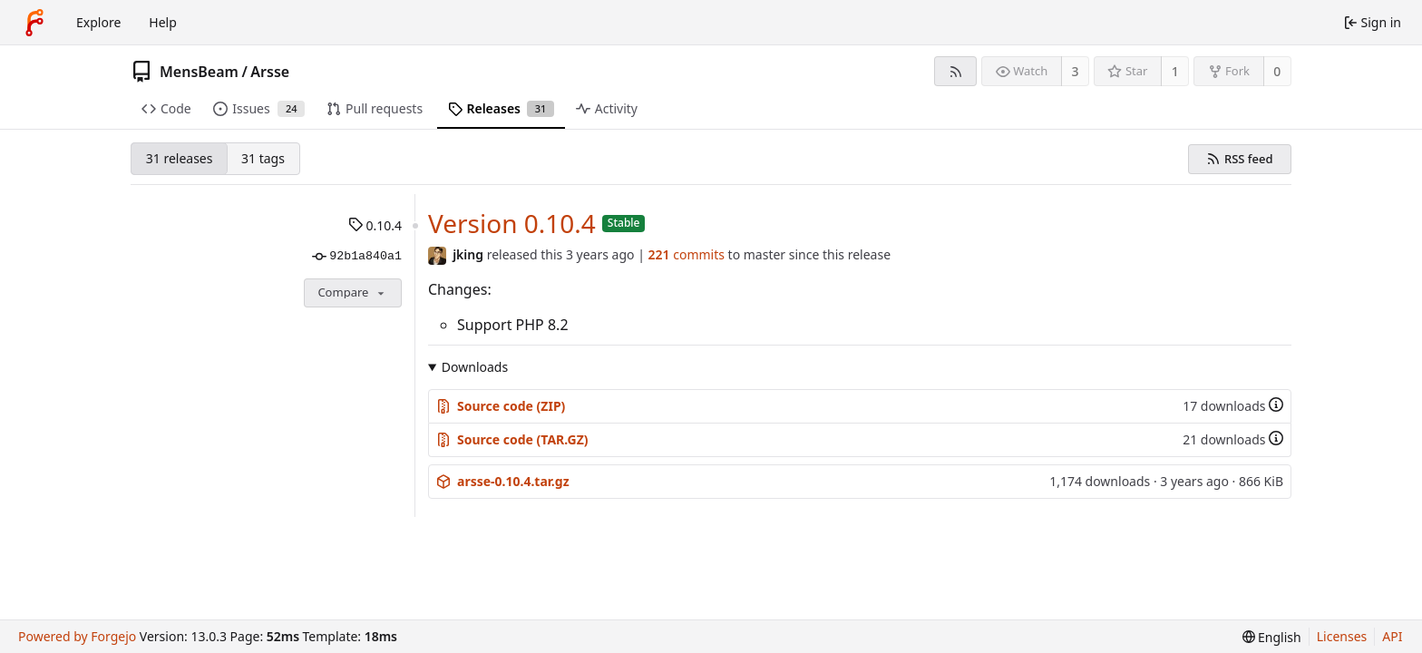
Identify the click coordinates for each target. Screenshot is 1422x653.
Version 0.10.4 (512, 223)
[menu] (1271, 637)
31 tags (263, 158)
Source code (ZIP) (500, 405)
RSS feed (1248, 159)
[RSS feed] (955, 71)
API (1392, 636)
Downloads (475, 366)
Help (163, 22)
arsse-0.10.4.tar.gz (503, 481)
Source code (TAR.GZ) (512, 439)
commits (686, 254)
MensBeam (199, 72)
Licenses (1342, 636)
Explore (98, 22)
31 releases (179, 158)
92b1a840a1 (357, 256)
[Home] (34, 22)
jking (468, 254)
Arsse (269, 72)
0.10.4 (375, 225)
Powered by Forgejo (77, 636)
